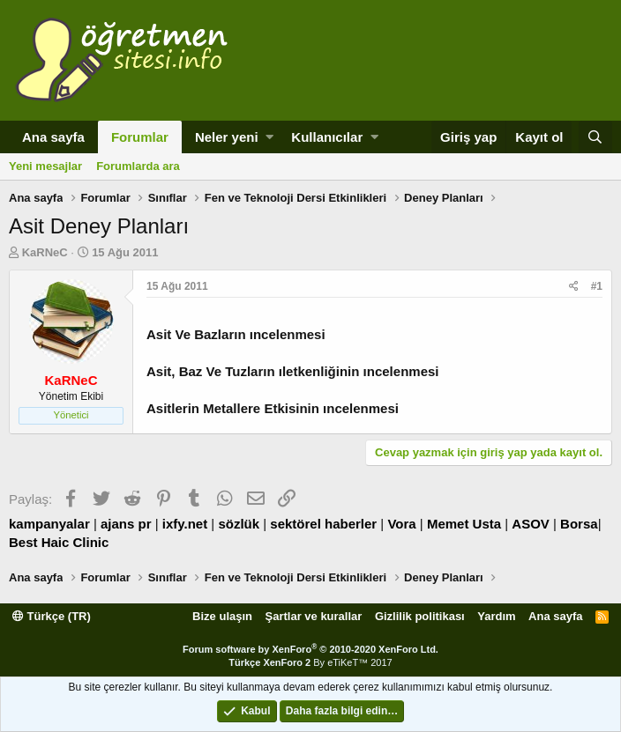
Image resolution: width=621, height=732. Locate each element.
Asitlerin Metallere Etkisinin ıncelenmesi (272, 408)
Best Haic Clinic (58, 542)
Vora (401, 523)
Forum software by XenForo (310, 649)
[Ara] (595, 137)
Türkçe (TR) (51, 616)
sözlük (238, 523)
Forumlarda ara (138, 166)
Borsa (579, 523)
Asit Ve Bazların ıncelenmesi (235, 334)
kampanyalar (49, 523)
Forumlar (139, 136)
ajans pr (126, 523)
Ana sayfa (53, 136)
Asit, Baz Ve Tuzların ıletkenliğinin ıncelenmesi (292, 371)
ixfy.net (184, 523)
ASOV (531, 523)
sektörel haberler (323, 523)
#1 (596, 286)
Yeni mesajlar (45, 166)
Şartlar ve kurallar (314, 616)
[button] (269, 137)
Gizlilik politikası (420, 616)
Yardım (496, 616)
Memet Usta (464, 523)
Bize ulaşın (222, 616)
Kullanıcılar (327, 136)
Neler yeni (226, 136)
